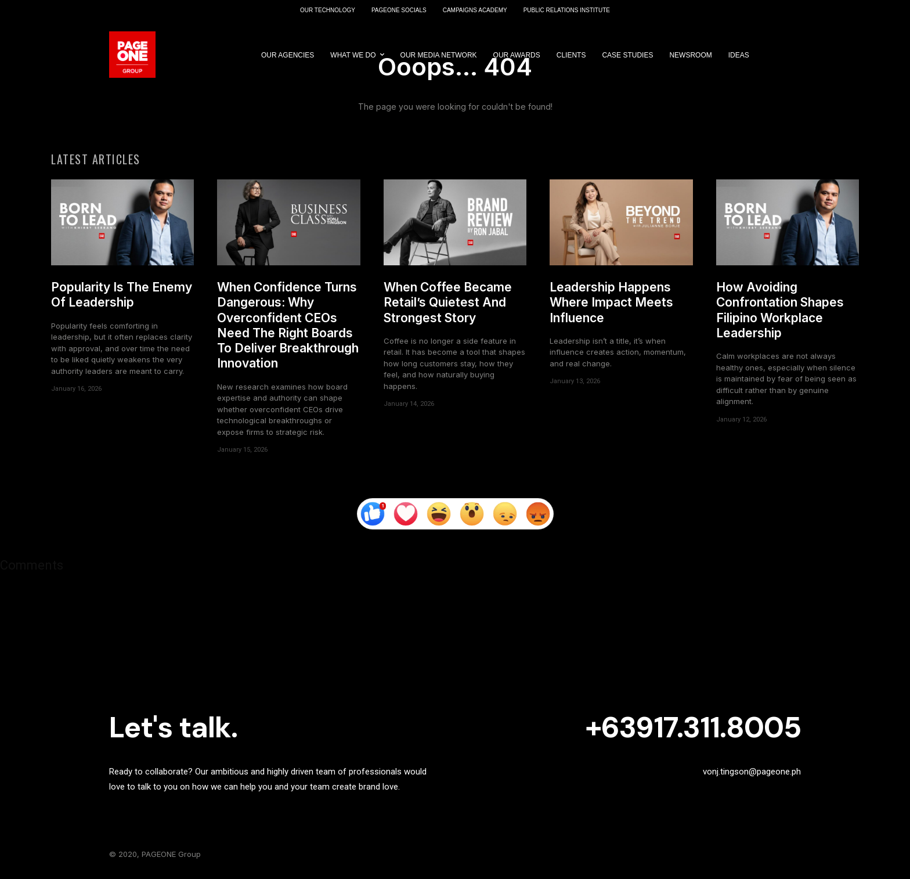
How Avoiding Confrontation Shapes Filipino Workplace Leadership (780, 310)
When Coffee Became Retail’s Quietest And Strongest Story (448, 302)
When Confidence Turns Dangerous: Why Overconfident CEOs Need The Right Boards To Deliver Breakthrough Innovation (288, 325)
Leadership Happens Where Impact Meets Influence (611, 302)
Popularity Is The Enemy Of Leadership (121, 294)
